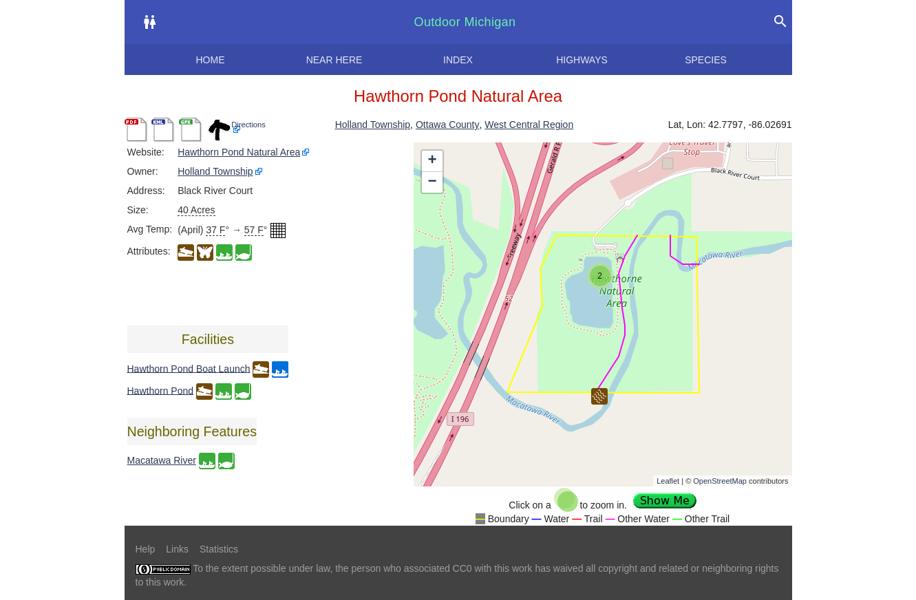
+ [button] (431, 161)
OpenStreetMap (720, 481)
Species (706, 59)
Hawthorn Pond (160, 390)
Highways (582, 59)
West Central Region (528, 124)
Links (177, 549)
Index (458, 59)
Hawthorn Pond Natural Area (239, 152)
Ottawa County (448, 124)
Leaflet (668, 481)
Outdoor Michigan (465, 22)
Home (210, 59)
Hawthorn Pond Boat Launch (189, 368)
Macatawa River (161, 460)
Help (146, 549)
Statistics (219, 549)
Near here (334, 59)
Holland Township (372, 124)
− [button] (431, 182)
